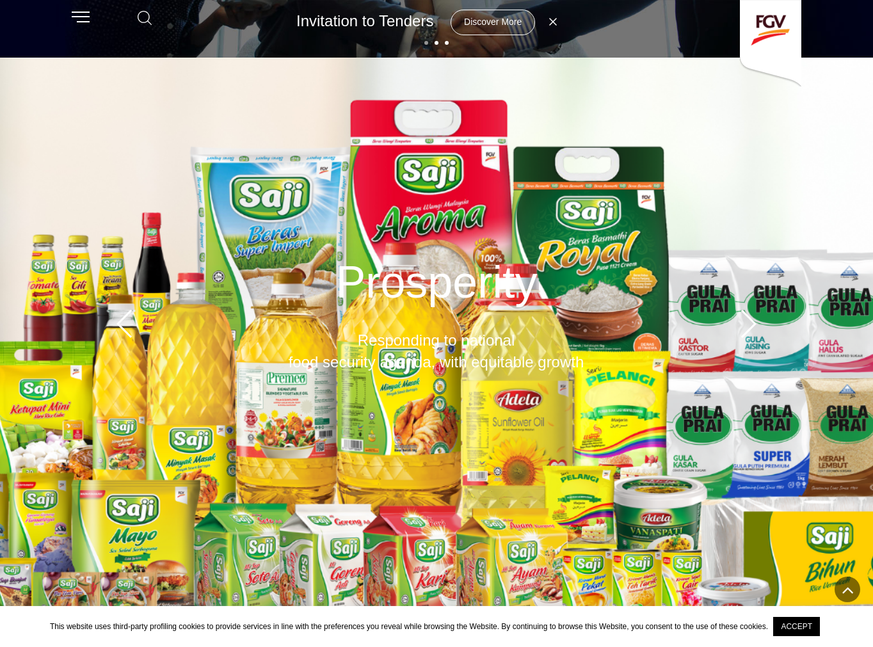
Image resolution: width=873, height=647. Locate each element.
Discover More (493, 22)
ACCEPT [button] (796, 626)
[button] (426, 42)
